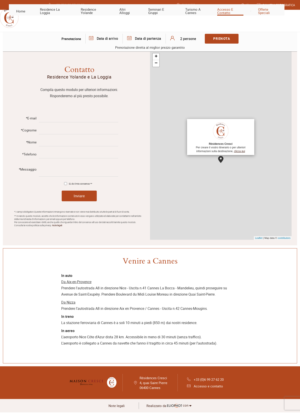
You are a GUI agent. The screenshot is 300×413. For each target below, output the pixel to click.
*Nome (31, 142)
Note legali (57, 225)
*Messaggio (28, 169)
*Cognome (29, 130)
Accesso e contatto (204, 386)
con (171, 406)
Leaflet (258, 238)
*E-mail (31, 118)
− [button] (156, 63)
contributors (284, 238)
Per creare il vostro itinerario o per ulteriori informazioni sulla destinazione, (220, 137)
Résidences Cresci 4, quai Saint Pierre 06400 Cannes (153, 383)
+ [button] (156, 56)
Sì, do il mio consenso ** (80, 183)
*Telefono (29, 154)
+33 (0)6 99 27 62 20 (205, 379)
